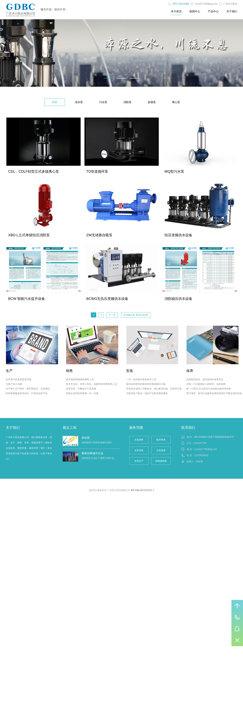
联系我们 (188, 428)
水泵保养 (161, 450)
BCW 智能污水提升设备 (26, 299)
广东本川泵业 (228, 4)
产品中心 (213, 11)
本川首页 (176, 11)
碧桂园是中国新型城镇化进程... (97, 442)
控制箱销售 (161, 461)
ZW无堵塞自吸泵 (99, 235)
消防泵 (127, 102)
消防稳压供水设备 (178, 299)
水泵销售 (138, 439)
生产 (9, 371)
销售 (69, 371)
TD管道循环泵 (97, 171)
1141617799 (199, 443)
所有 (54, 102)
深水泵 (79, 102)
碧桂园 (86, 437)
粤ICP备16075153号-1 (142, 490)
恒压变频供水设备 (178, 235)
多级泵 (152, 102)
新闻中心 (194, 11)
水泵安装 (138, 450)
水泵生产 (138, 461)
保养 (189, 371)
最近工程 (70, 428)
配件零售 (161, 439)
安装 (129, 371)
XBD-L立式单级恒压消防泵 (29, 235)
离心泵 (176, 102)
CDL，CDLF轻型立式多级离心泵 (33, 171)
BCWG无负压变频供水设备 (107, 299)
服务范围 (136, 428)
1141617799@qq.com (204, 4)
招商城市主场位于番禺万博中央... (99, 458)
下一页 (112, 315)
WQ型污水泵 (174, 171)
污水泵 (103, 102)
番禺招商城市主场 (92, 453)
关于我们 (231, 11)
